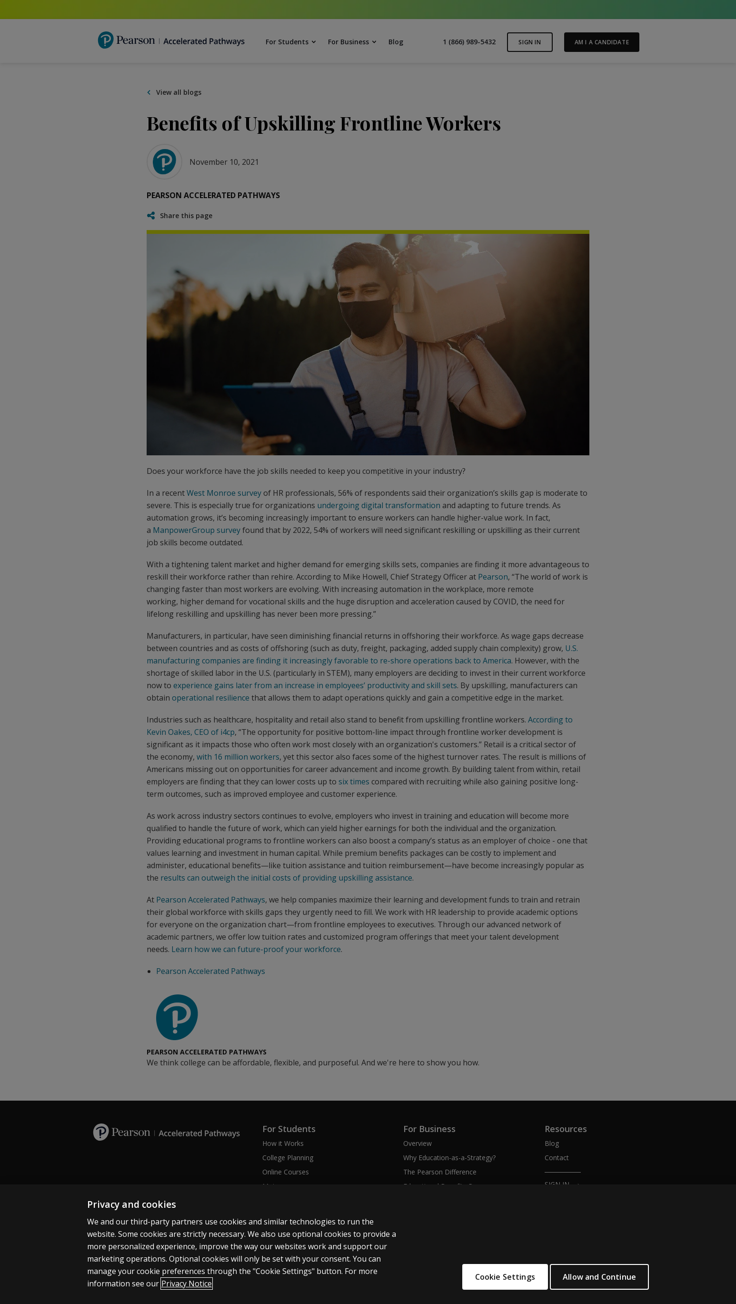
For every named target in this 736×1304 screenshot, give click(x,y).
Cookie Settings (496, 1277)
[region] (368, 1244)
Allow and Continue (599, 1277)
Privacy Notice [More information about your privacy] (186, 1283)
